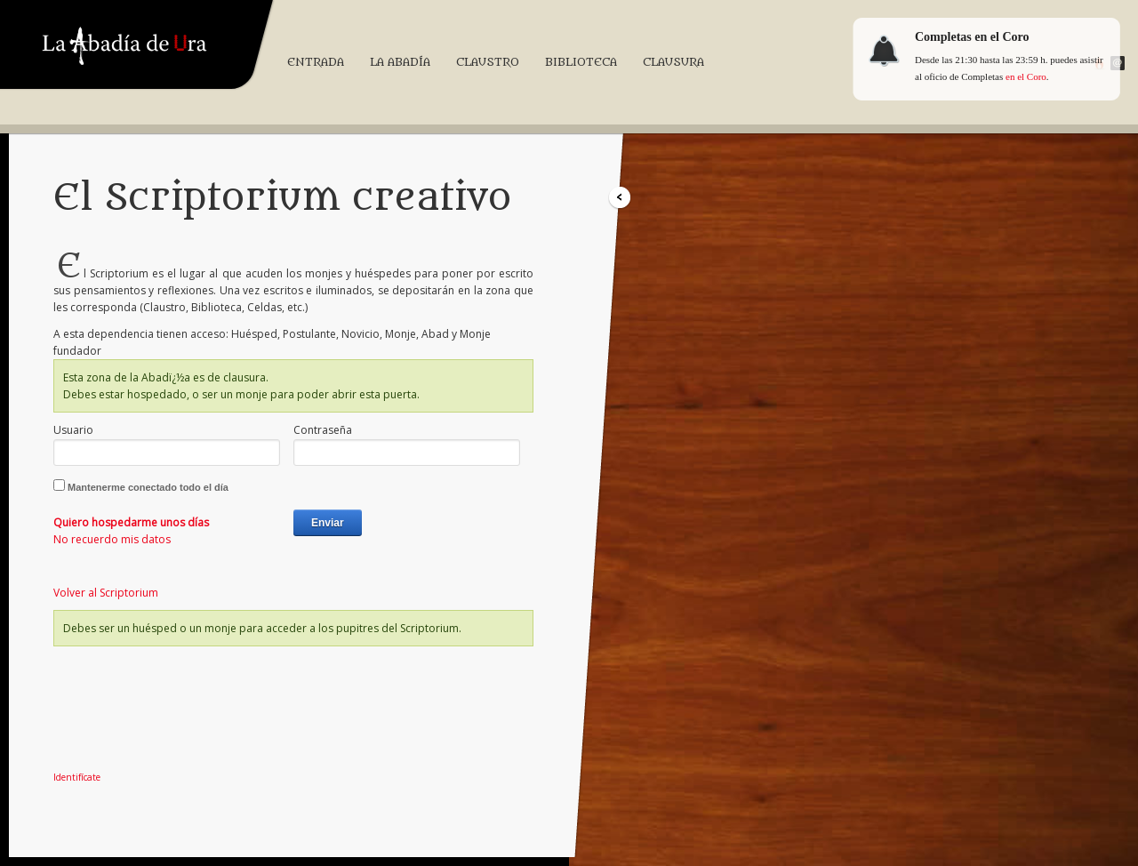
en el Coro (1026, 76)
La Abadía (400, 61)
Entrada (315, 61)
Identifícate (76, 777)
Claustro (487, 61)
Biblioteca (581, 61)
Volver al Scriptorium (105, 592)
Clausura (673, 61)
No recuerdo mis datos (112, 539)
